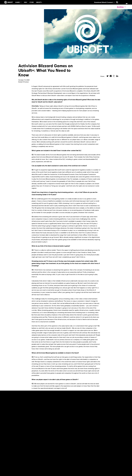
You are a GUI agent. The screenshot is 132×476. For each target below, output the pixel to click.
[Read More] (9, 432)
